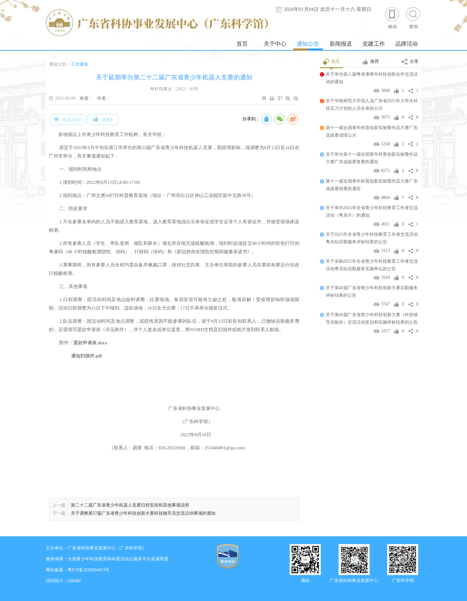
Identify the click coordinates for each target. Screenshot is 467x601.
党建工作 (373, 44)
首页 (242, 44)
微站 (305, 580)
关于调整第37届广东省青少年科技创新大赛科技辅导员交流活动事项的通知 (143, 513)
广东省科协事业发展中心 (354, 580)
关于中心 (275, 44)
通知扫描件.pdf (86, 355)
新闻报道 (340, 44)
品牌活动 (406, 44)
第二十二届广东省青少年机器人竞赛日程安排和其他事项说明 (130, 505)
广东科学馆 (403, 580)
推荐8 (103, 119)
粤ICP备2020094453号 (89, 570)
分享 (409, 62)
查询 (413, 17)
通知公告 (308, 44)
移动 (392, 17)
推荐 (370, 62)
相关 (331, 62)
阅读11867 (67, 119)
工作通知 (79, 64)
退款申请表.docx (90, 342)
